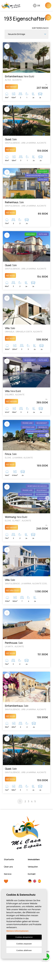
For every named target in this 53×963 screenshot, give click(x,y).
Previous (5, 57)
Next (47, 57)
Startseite (9, 859)
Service (7, 873)
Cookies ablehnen (24, 950)
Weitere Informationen (17, 931)
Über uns (8, 866)
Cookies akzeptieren (24, 937)
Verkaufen (33, 866)
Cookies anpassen (24, 943)
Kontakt (31, 873)
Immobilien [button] (34, 859)
